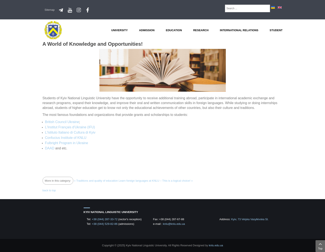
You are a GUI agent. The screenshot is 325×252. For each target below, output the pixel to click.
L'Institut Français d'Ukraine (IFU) (70, 127)
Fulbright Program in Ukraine (66, 143)
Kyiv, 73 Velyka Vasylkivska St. (250, 219)
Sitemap (50, 9)
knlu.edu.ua (216, 245)
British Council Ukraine (62, 122)
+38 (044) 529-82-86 (105, 223)
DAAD (49, 148)
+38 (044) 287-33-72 (105, 219)
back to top (49, 190)
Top (320, 245)
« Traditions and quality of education (96, 180)
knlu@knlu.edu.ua (174, 223)
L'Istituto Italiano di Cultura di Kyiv (70, 132)
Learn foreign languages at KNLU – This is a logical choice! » (156, 180)
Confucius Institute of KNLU (66, 137)
